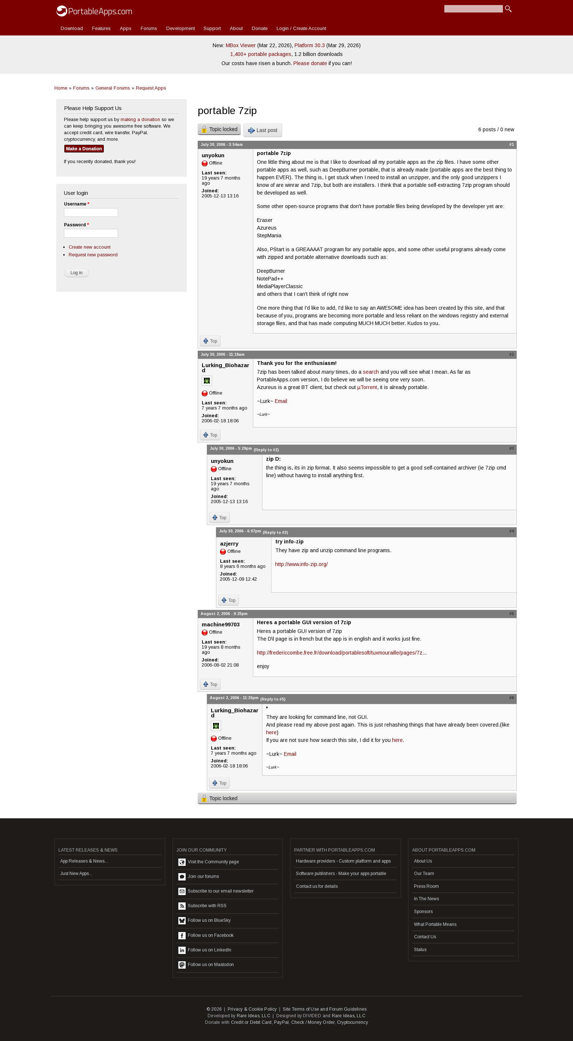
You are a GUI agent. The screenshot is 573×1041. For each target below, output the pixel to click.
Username (76, 204)
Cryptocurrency (352, 1022)
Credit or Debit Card (251, 1022)
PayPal (281, 1022)
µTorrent (367, 387)
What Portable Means (435, 924)
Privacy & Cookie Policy (252, 1009)
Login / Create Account (301, 28)
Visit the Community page (208, 862)
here (271, 732)
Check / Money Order (313, 1022)
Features (101, 28)
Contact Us (425, 936)
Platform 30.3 (310, 45)
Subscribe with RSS (202, 906)
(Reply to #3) (275, 532)
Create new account (89, 247)
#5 (511, 613)
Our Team (424, 873)
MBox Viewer (241, 45)
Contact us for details (317, 886)
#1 (511, 144)
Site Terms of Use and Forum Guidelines (325, 1009)
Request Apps (151, 88)
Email (281, 401)
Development (180, 28)
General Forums (112, 88)
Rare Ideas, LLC (253, 1015)
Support (212, 28)
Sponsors (423, 911)
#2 (511, 354)
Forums (149, 28)
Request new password (93, 254)
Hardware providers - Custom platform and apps (343, 861)
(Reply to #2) (266, 450)
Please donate (310, 63)
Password (76, 224)
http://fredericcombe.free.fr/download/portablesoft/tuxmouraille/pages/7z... (342, 653)
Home (60, 88)
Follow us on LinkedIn (204, 950)
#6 (511, 697)
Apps (126, 28)
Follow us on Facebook (206, 935)
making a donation (140, 119)
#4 (511, 531)
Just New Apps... (76, 873)
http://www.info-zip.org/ (301, 564)
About (236, 28)
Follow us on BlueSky (204, 920)
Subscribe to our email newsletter (216, 891)
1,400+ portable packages (260, 54)
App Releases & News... (84, 861)
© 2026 (214, 1009)
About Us (423, 861)
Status (420, 949)
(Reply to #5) (272, 699)
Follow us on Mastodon (206, 965)
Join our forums (198, 876)
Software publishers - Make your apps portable (341, 873)
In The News (426, 898)
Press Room (426, 886)
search (371, 372)
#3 (511, 448)
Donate (259, 28)
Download (72, 28)
